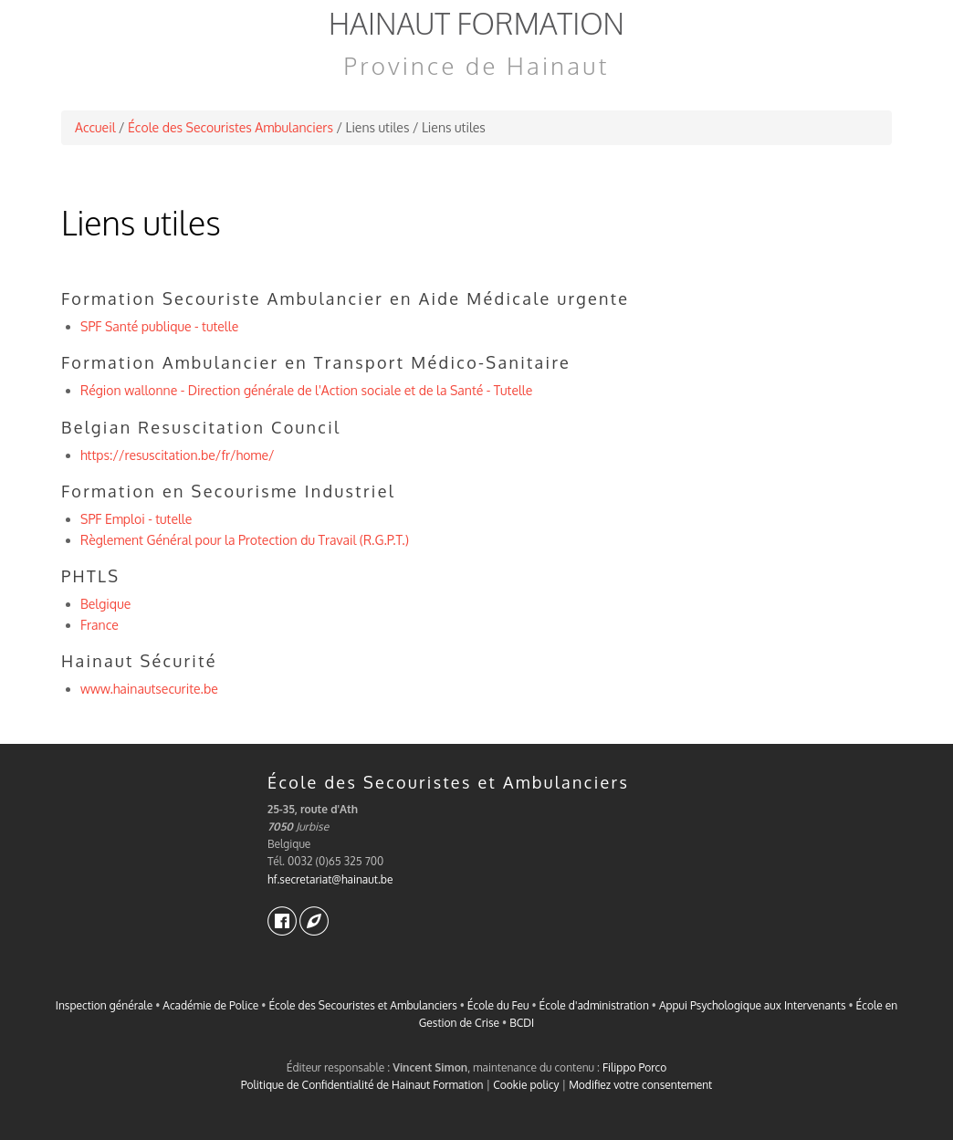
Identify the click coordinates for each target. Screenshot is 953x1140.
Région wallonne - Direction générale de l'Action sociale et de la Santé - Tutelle (306, 390)
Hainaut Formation (476, 23)
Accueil (95, 127)
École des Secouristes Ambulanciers (230, 127)
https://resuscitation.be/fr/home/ (177, 455)
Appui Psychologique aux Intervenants (752, 1005)
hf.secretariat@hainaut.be (330, 879)
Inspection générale (104, 1005)
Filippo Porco (634, 1067)
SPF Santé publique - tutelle (159, 326)
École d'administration (594, 1005)
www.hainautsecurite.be (149, 688)
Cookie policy (526, 1085)
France (99, 625)
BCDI (521, 1023)
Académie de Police (210, 1005)
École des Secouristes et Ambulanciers (448, 782)
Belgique (105, 604)
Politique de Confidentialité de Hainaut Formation (362, 1085)
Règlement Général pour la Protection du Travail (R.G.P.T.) (244, 540)
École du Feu (498, 1005)
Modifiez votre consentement (640, 1085)
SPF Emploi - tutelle (136, 519)
